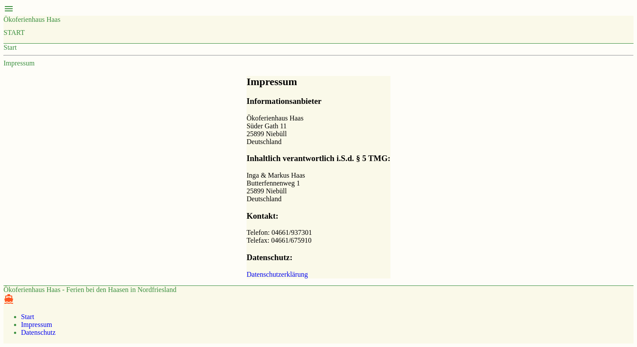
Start (13, 32)
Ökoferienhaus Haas (31, 19)
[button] (318, 9)
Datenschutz (38, 332)
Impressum (19, 63)
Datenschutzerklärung (277, 274)
